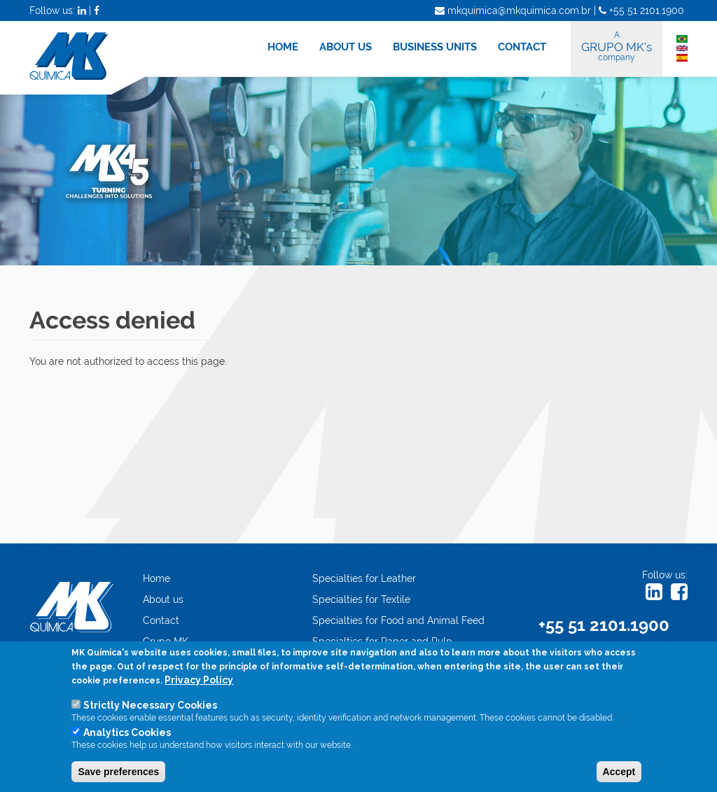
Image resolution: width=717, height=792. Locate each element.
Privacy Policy (199, 681)
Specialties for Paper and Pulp (382, 641)
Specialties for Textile (361, 599)
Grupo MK (165, 641)
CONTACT (522, 47)
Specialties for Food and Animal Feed (398, 620)
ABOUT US (345, 47)
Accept (619, 773)
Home (156, 578)
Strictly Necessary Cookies (150, 706)
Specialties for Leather (364, 578)
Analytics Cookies (127, 733)
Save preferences (118, 773)
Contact (161, 620)
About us (163, 599)
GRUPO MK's (616, 46)
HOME (282, 47)
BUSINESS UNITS (435, 47)
